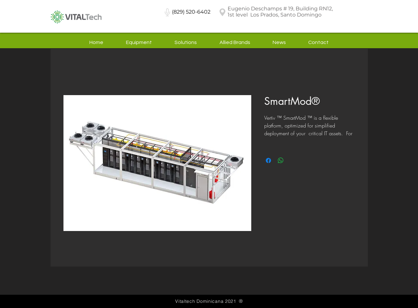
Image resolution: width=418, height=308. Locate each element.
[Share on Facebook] (268, 160)
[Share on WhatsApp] (281, 160)
